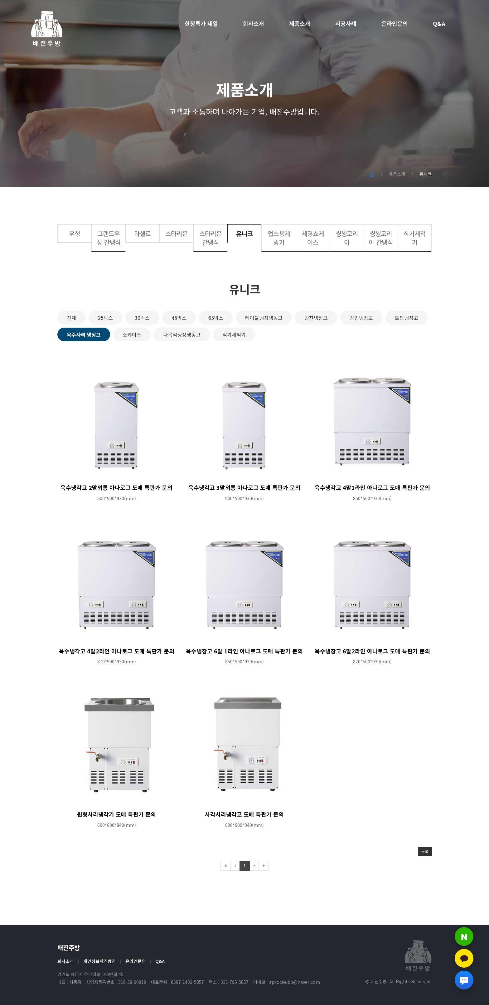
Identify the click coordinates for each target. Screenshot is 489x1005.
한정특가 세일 (201, 23)
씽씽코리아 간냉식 (381, 262)
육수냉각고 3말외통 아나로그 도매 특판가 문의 (244, 512)
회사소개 (253, 23)
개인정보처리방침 (99, 961)
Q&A (439, 23)
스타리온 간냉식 (210, 262)
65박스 (215, 342)
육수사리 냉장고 (84, 359)
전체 (71, 342)
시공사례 (345, 23)
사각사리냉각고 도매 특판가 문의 (244, 838)
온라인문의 (394, 23)
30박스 (142, 342)
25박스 (105, 342)
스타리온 (176, 258)
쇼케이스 (132, 359)
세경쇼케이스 (313, 262)
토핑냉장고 (406, 342)
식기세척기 (414, 262)
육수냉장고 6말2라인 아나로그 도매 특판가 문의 (372, 675)
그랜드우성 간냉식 (108, 262)
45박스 (179, 342)
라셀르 (142, 258)
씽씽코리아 (347, 262)
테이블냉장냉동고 (264, 342)
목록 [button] (424, 876)
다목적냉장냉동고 (182, 359)
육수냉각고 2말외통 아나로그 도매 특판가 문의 (116, 512)
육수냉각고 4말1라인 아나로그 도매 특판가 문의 (372, 512)
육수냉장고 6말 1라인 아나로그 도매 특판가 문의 (244, 675)
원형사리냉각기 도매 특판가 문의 (116, 838)
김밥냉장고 (361, 342)
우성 (74, 258)
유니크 (244, 258)
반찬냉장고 (316, 342)
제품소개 (299, 23)
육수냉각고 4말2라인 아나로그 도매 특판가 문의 (116, 675)
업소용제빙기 (279, 262)
